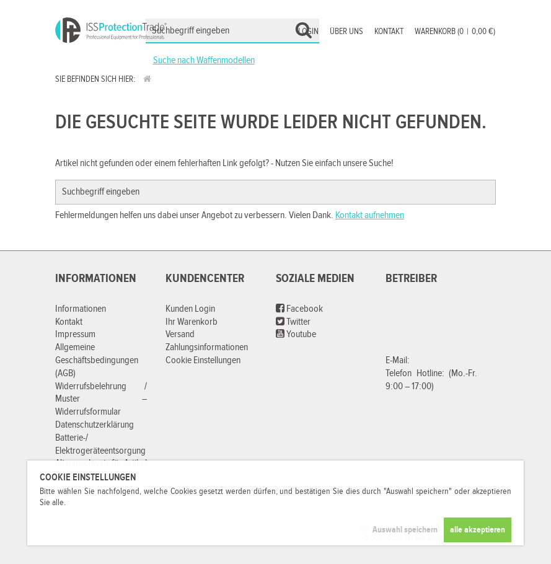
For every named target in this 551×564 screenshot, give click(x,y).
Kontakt (388, 32)
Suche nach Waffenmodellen (204, 60)
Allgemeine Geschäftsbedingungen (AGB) (96, 360)
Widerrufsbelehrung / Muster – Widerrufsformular (101, 399)
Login (308, 32)
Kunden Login (190, 309)
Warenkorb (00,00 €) (455, 32)
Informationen (80, 309)
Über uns (346, 32)
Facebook (299, 309)
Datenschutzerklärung (94, 425)
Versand (180, 334)
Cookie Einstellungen (202, 360)
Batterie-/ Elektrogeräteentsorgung (100, 444)
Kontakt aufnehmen (369, 215)
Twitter (293, 322)
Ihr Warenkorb (191, 322)
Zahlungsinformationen (206, 347)
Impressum (75, 334)
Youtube (296, 334)
